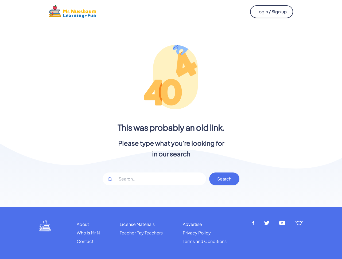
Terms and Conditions (205, 241)
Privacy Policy (197, 233)
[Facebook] (253, 223)
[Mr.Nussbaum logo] (72, 11)
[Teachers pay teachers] (299, 223)
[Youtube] (282, 223)
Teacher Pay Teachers (141, 233)
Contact (85, 241)
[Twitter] (267, 223)
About (83, 224)
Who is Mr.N (88, 233)
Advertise (192, 224)
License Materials (137, 224)
